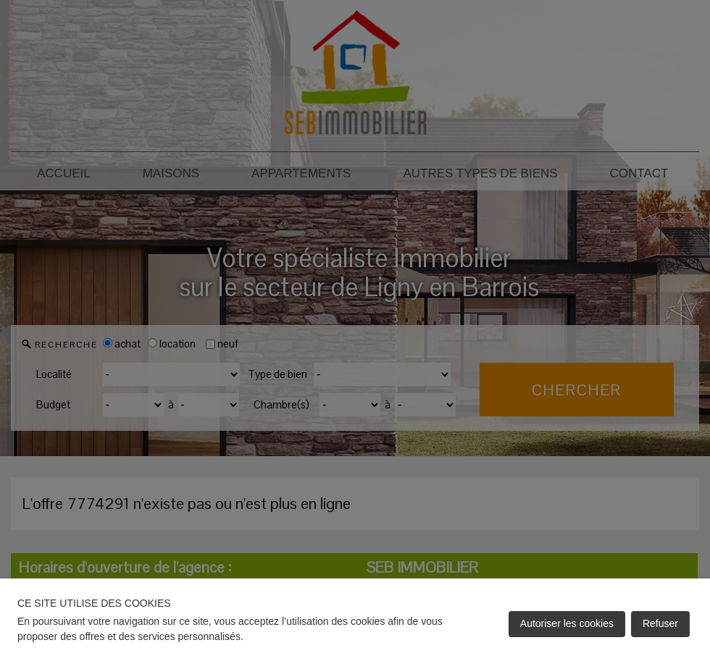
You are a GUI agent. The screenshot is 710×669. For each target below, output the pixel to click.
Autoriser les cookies (567, 623)
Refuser (660, 623)
